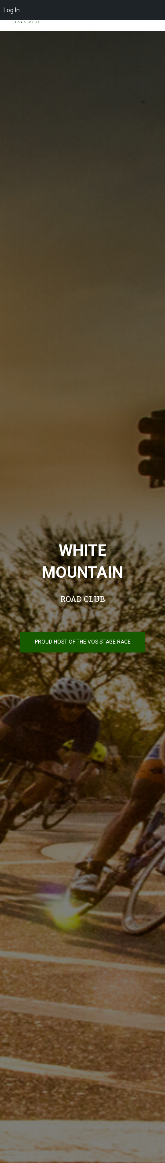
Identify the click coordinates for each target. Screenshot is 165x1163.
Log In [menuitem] (12, 10)
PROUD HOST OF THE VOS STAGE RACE (83, 642)
